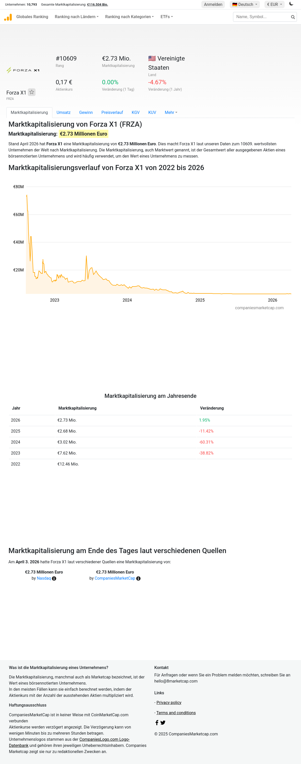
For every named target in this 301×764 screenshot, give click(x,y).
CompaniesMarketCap (115, 578)
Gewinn (86, 112)
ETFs (165, 16)
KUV (152, 112)
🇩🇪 (243, 4)
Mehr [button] (169, 112)
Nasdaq (44, 578)
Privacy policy (168, 702)
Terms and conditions (176, 712)
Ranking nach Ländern (75, 16)
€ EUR (273, 4)
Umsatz (64, 112)
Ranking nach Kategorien (128, 16)
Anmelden (213, 4)
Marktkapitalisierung (29, 112)
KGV (136, 112)
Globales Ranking (32, 16)
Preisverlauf (112, 112)
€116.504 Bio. (97, 4)
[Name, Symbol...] (265, 17)
